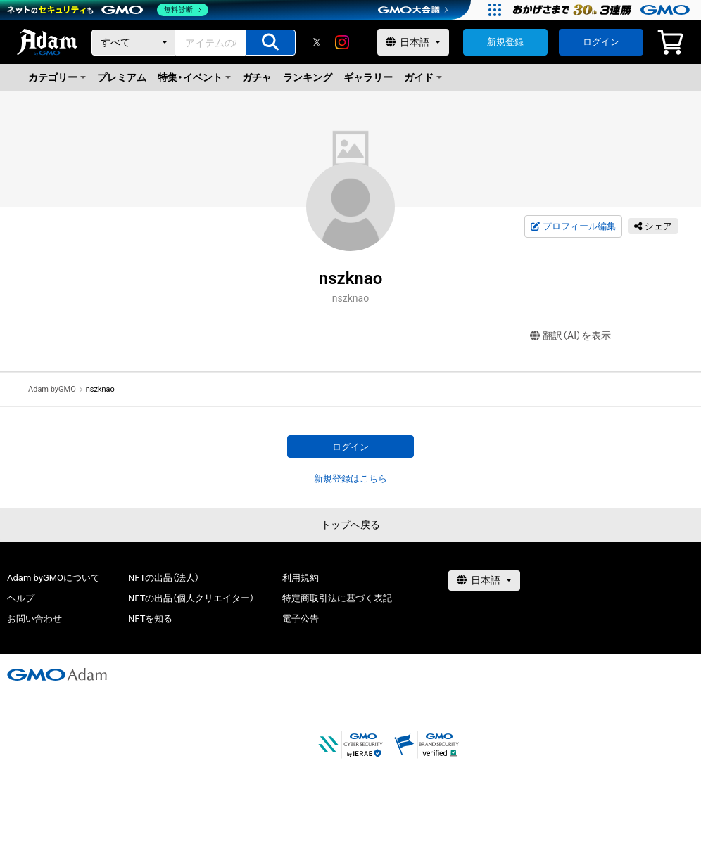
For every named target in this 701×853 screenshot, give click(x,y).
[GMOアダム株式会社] (57, 674)
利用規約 (300, 577)
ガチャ (257, 77)
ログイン (601, 42)
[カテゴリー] (133, 43)
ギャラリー (368, 77)
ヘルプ (20, 598)
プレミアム (121, 77)
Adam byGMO (52, 389)
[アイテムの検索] (270, 43)
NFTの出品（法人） (163, 577)
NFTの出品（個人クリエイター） (191, 598)
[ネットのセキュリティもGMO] (108, 10)
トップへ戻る (350, 524)
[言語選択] (413, 42)
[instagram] (342, 42)
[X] (317, 42)
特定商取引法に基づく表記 (337, 598)
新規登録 (505, 42)
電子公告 (300, 618)
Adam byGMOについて (53, 577)
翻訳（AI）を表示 (570, 335)
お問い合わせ (34, 618)
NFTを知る (150, 618)
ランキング (307, 77)
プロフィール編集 (573, 226)
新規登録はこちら (350, 478)
